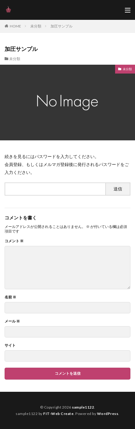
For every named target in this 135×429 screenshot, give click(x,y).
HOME (15, 26)
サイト (10, 345)
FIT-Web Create (58, 413)
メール (12, 321)
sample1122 (83, 407)
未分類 (35, 26)
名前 (10, 297)
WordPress (107, 413)
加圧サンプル (62, 26)
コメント (14, 241)
